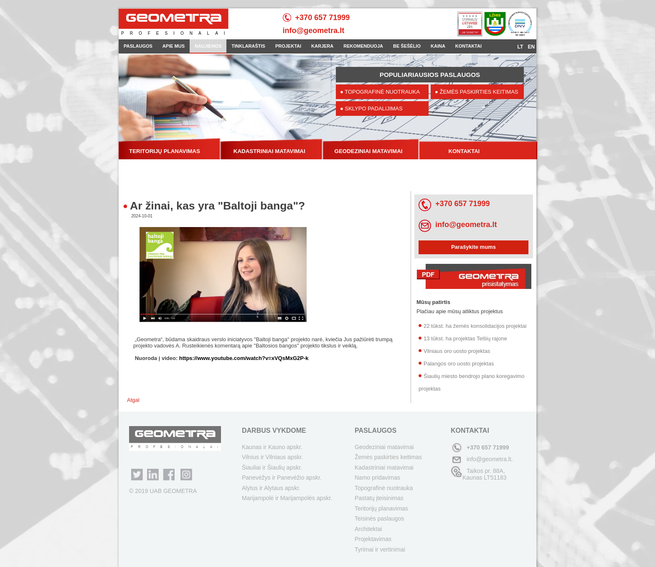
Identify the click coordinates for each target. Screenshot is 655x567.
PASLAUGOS (138, 46)
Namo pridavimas (377, 477)
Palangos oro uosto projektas (459, 363)
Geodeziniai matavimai (384, 447)
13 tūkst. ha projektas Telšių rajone (465, 338)
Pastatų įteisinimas (379, 498)
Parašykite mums (473, 247)
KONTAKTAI (468, 46)
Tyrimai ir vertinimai (380, 549)
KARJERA (322, 46)
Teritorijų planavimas (381, 508)
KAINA (438, 46)
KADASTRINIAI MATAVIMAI (269, 151)
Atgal (133, 400)
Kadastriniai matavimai (384, 467)
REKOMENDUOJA (363, 46)
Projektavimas (373, 539)
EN (531, 47)
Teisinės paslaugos (379, 518)
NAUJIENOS (208, 46)
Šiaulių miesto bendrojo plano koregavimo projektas (471, 382)
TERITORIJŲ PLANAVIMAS (164, 151)
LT (521, 47)
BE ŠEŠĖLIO (407, 46)
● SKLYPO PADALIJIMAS (371, 108)
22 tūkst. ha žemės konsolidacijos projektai (475, 326)
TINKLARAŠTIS (248, 46)
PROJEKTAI (288, 46)
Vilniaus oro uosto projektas (457, 351)
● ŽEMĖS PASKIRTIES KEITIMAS (476, 92)
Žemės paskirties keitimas (388, 457)
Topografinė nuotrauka (384, 488)
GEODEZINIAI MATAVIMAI (369, 151)
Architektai (368, 529)
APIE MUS (173, 46)
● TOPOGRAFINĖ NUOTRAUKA (380, 92)
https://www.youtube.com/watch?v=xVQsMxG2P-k (244, 358)
